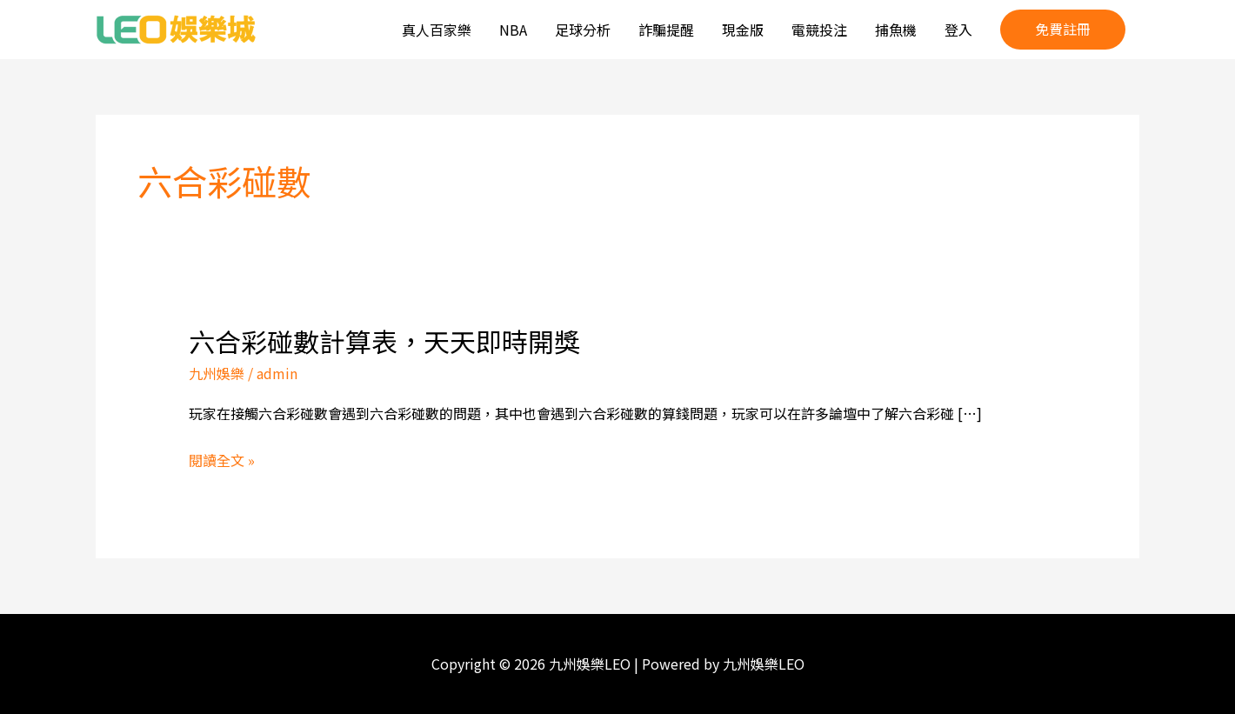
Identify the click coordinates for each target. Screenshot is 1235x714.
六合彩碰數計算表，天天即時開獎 (384, 341)
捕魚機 (896, 29)
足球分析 (583, 29)
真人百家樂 (436, 29)
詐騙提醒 (666, 29)
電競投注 (819, 29)
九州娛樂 (216, 373)
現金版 (743, 29)
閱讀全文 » (222, 461)
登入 (958, 29)
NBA (513, 29)
